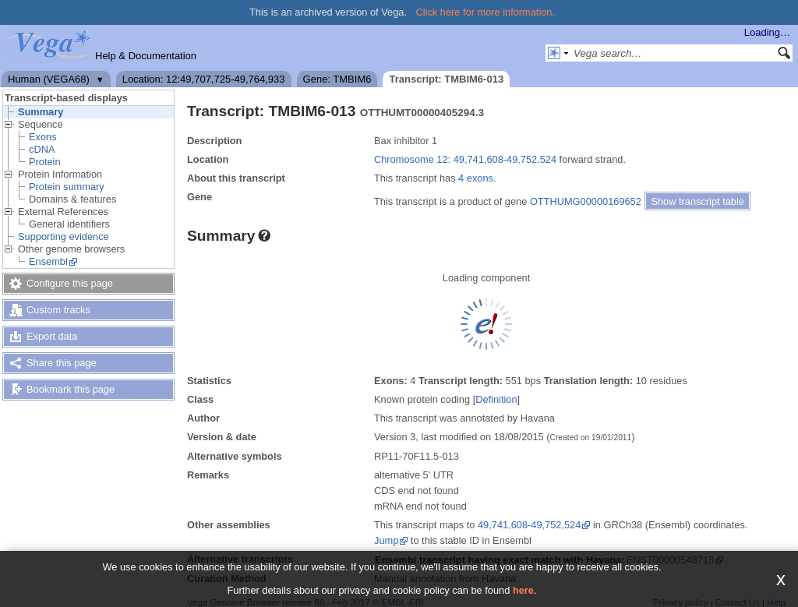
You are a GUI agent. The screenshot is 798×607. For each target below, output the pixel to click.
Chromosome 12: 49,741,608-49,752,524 (465, 159)
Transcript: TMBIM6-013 (446, 79)
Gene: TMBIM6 (337, 79)
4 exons (475, 178)
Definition (496, 399)
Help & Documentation (145, 56)
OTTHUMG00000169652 (585, 201)
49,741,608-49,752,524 (529, 525)
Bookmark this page (70, 389)
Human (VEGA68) (49, 79)
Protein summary (66, 186)
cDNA (42, 149)
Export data (51, 336)
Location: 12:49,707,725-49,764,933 (203, 79)
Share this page (61, 363)
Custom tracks (58, 310)
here (523, 590)
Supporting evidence (63, 236)
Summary (40, 112)
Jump (386, 540)
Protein (45, 162)
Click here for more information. (486, 12)
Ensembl (48, 261)
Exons (43, 137)
